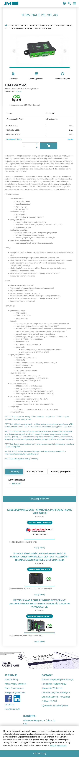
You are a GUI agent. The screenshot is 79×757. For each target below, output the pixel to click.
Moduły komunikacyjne (41, 25)
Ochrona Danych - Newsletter (56, 697)
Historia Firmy (11, 679)
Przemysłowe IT (18, 25)
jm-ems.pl (9, 704)
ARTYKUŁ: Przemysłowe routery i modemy (21, 459)
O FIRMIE (11, 675)
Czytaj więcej (39, 547)
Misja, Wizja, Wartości (15, 684)
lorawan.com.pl (12, 709)
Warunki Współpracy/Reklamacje (57, 679)
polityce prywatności (58, 745)
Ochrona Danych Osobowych (56, 692)
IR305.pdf (16, 484)
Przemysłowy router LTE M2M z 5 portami (31, 29)
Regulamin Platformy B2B (54, 684)
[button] (14, 51)
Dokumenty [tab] (14, 471)
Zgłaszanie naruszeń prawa (55, 705)
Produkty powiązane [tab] (60, 471)
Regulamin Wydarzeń (52, 688)
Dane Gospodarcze (14, 688)
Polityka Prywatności (15, 692)
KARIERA (29, 716)
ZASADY (47, 675)
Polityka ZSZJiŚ (49, 701)
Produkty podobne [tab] (35, 471)
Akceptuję (39, 753)
